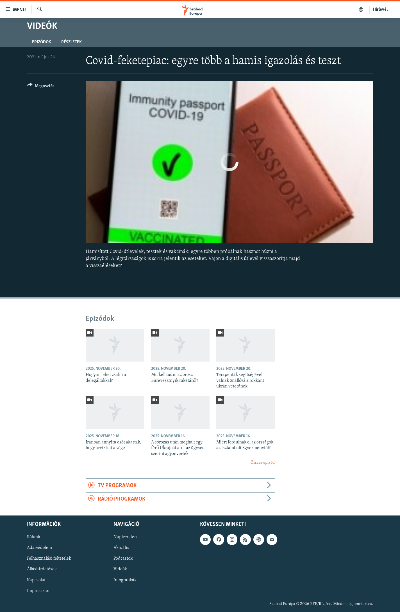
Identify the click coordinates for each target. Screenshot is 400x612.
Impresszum (39, 591)
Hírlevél (380, 9)
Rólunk (33, 537)
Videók (120, 569)
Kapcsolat (36, 580)
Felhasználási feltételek (49, 559)
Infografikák (125, 580)
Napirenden (125, 537)
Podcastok (123, 559)
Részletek (71, 42)
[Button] (40, 87)
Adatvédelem (39, 548)
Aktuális (121, 548)
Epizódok (41, 42)
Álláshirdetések (42, 569)
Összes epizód (263, 463)
